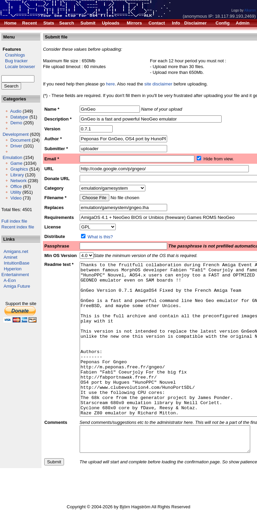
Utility (15, 192)
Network (18, 180)
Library (17, 174)
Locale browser (18, 66)
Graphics (19, 169)
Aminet (10, 257)
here (110, 83)
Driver (16, 145)
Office (16, 186)
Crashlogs (13, 55)
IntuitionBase (16, 263)
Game (16, 163)
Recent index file (17, 226)
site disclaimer (158, 83)
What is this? (100, 236)
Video (15, 198)
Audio (15, 111)
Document (20, 140)
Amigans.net (16, 251)
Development (16, 134)
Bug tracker (14, 60)
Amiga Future (17, 286)
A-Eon (10, 280)
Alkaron (250, 10)
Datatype (19, 116)
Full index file (14, 221)
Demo (16, 122)
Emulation (12, 157)
